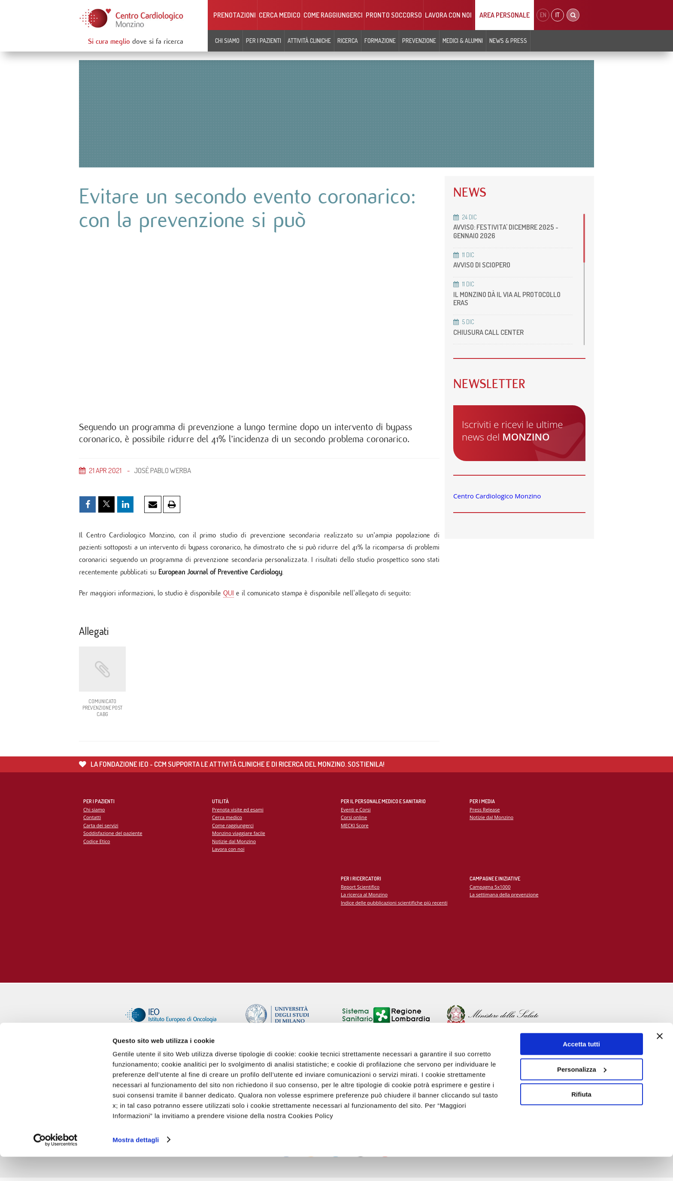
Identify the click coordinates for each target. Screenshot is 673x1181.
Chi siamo (227, 40)
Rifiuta (581, 1119)
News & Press (508, 40)
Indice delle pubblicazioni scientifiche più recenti (395, 905)
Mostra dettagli (135, 1164)
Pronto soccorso (394, 15)
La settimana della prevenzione (504, 897)
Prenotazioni (234, 15)
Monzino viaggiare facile (239, 835)
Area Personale (504, 15)
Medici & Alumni (463, 40)
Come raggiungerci (333, 15)
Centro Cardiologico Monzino (497, 496)
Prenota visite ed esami (238, 811)
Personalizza (581, 1093)
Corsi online (354, 820)
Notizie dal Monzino (234, 844)
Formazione (380, 40)
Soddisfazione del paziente (113, 835)
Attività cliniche (309, 40)
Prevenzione (419, 40)
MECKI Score (355, 827)
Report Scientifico (360, 889)
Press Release (485, 811)
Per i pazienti (263, 40)
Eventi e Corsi (356, 811)
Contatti (92, 820)
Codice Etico (96, 844)
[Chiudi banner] (660, 1061)
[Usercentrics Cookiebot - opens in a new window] (55, 1164)
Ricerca (347, 40)
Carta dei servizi (100, 827)
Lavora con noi (448, 15)
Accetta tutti (581, 1068)
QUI (228, 595)
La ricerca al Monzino (364, 897)
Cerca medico (279, 15)
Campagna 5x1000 (490, 889)
